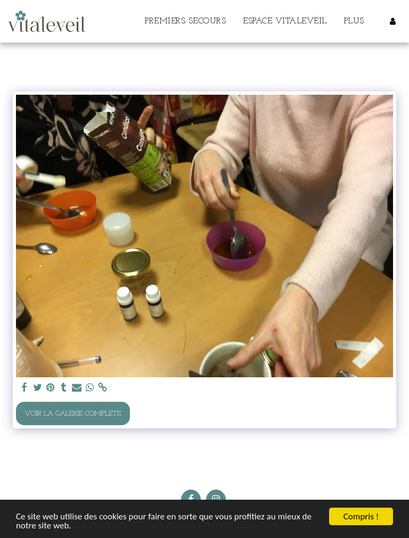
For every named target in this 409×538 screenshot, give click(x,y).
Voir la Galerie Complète (72, 414)
